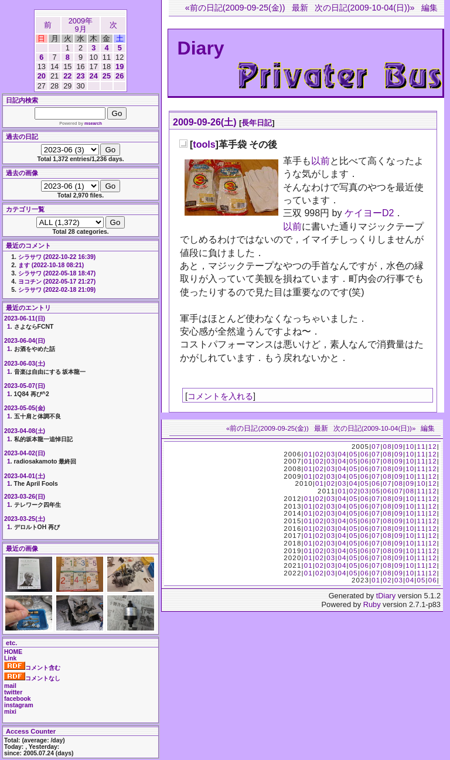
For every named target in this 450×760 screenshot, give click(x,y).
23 (80, 75)
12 (432, 446)
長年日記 (256, 122)
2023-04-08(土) (24, 431)
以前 (320, 161)
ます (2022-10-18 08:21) (51, 265)
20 (42, 75)
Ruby (372, 604)
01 (308, 454)
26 (119, 75)
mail (10, 686)
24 (94, 75)
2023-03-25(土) (24, 519)
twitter (13, 692)
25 (107, 75)
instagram (18, 705)
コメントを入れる (220, 396)
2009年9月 (81, 24)
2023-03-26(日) (24, 496)
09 (398, 446)
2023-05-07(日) (24, 386)
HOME (13, 652)
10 (409, 446)
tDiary (386, 595)
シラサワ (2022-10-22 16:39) (57, 257)
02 (319, 454)
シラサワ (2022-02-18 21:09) (57, 290)
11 (421, 446)
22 (67, 75)
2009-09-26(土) (205, 122)
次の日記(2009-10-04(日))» (365, 7)
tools (204, 144)
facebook (17, 699)
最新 (300, 7)
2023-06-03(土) (24, 363)
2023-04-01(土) (24, 476)
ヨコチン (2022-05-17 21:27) (57, 281)
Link (10, 658)
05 (353, 454)
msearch (93, 123)
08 (387, 446)
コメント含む (32, 667)
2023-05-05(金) (24, 408)
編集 (429, 7)
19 (119, 66)
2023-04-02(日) (24, 453)
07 (375, 446)
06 (364, 454)
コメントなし (32, 678)
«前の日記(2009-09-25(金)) (235, 7)
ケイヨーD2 (369, 213)
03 (330, 454)
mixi (10, 711)
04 (342, 454)
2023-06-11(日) (24, 318)
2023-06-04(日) (24, 341)
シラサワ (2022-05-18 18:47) (57, 273)
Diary (201, 48)
